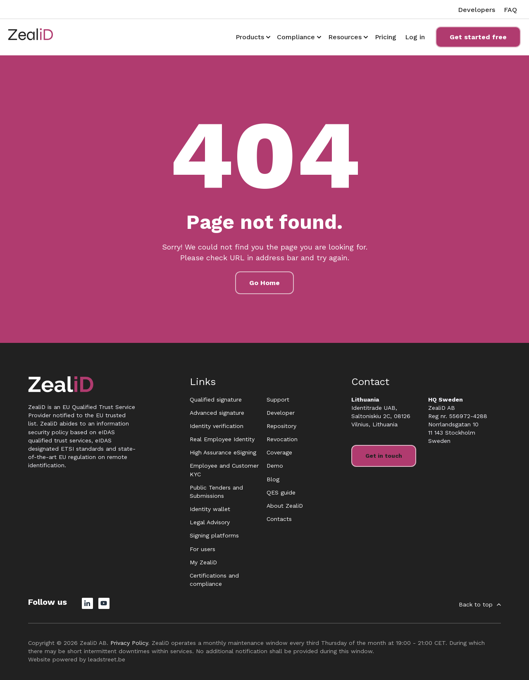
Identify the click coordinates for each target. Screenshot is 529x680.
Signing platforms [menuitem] (214, 535)
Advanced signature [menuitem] (217, 412)
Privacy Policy (129, 643)
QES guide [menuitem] (281, 492)
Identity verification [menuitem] (216, 426)
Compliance (296, 37)
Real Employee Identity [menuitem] (222, 439)
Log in (415, 37)
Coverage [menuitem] (279, 452)
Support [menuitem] (278, 399)
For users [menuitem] (202, 549)
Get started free (478, 37)
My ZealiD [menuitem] (203, 562)
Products (250, 37)
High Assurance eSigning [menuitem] (223, 452)
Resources (345, 37)
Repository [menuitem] (281, 426)
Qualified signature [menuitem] (216, 399)
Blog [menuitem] (273, 479)
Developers (476, 10)
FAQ (510, 10)
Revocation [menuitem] (282, 439)
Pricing (385, 37)
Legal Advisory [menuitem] (210, 522)
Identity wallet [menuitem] (210, 509)
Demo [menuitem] (275, 465)
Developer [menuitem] (281, 412)
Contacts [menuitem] (279, 519)
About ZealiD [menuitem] (285, 505)
